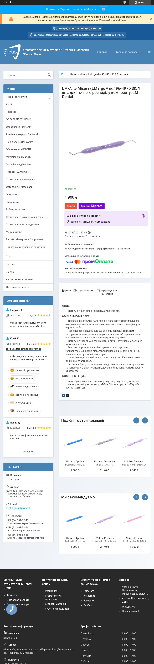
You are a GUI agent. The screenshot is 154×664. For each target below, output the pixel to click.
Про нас (10, 264)
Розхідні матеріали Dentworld (22, 134)
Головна (102, 52)
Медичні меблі (14, 232)
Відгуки (10, 271)
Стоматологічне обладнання (22, 224)
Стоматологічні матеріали (20, 179)
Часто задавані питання (19, 279)
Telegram (89, 591)
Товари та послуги (126, 52)
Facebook (89, 600)
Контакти (12, 595)
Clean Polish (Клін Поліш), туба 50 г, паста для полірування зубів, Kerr (28, 324)
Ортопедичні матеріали (19, 187)
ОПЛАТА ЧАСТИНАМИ (18, 119)
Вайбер (88, 605)
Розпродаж (51, 591)
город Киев (128, 606)
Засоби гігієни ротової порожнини (25, 239)
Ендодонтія (12, 202)
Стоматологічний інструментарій (24, 217)
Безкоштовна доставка (80, 244)
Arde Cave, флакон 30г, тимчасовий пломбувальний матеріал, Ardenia (28, 358)
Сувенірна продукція (57, 608)
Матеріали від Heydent (19, 164)
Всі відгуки (28, 451)
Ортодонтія (12, 194)
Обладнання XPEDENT (18, 149)
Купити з (91, 206)
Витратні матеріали (17, 172)
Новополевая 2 (130, 611)
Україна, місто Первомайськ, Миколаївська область (135, 590)
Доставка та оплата (17, 287)
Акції (9, 104)
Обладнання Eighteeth (18, 127)
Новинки (11, 111)
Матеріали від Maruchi (18, 157)
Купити (71, 206)
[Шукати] (49, 75)
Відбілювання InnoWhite (19, 142)
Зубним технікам (15, 209)
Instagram (89, 595)
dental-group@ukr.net (18, 508)
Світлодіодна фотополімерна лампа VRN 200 (29, 437)
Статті (9, 256)
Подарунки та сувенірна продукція (25, 247)
